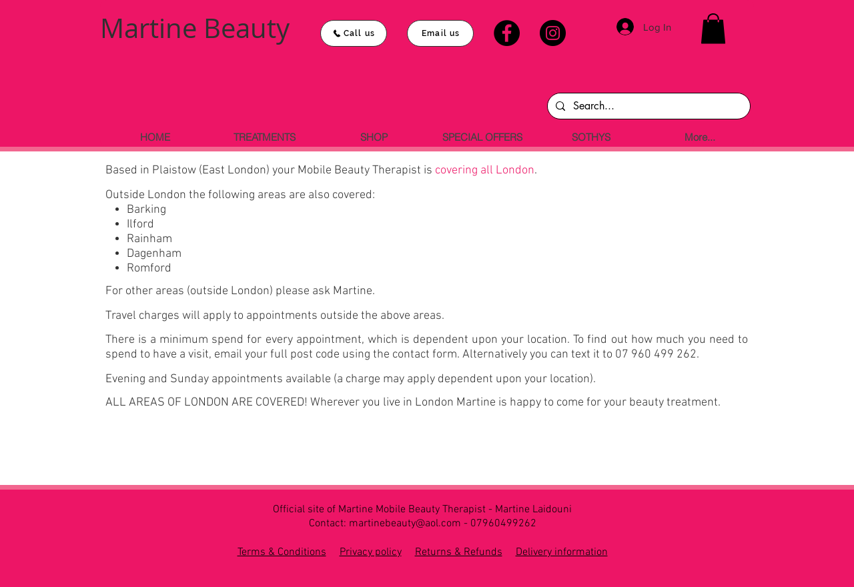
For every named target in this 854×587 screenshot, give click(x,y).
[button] (713, 28)
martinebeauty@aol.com (405, 523)
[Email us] (440, 33)
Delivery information (562, 552)
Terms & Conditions (282, 552)
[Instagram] (553, 33)
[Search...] (647, 106)
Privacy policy (371, 552)
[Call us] (353, 33)
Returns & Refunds (458, 552)
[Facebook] (507, 33)
